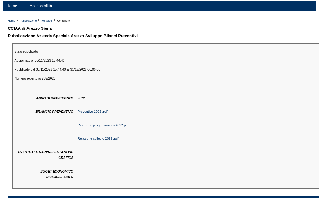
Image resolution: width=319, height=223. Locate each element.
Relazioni (46, 20)
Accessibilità (40, 5)
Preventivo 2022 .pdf (93, 111)
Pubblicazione (28, 20)
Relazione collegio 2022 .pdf (98, 138)
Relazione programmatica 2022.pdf (103, 125)
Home (11, 5)
